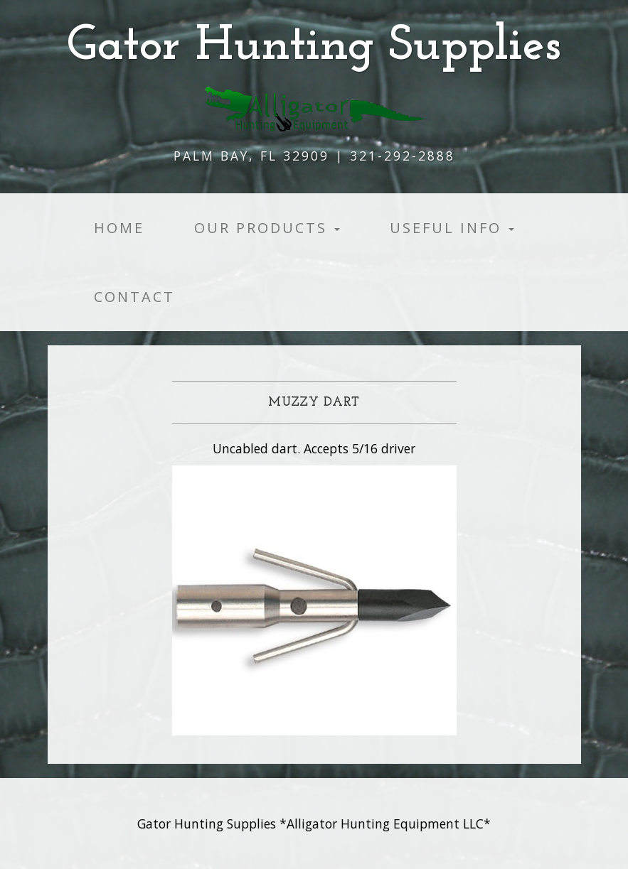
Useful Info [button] (452, 227)
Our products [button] (267, 227)
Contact (134, 296)
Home (119, 227)
